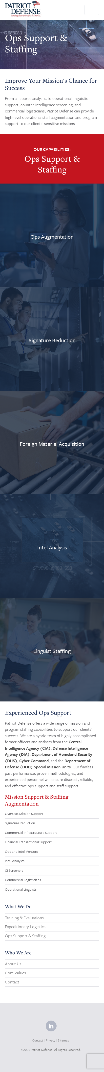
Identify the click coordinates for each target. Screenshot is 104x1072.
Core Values (15, 973)
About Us (13, 964)
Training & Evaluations (24, 918)
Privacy (50, 1040)
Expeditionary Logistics (25, 926)
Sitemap (63, 1040)
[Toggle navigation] (91, 10)
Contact (12, 982)
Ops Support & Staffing (25, 935)
